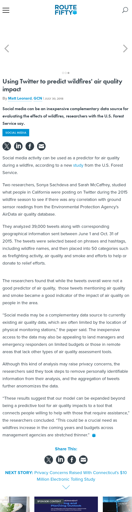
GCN (38, 76)
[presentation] (6, 492)
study (78, 143)
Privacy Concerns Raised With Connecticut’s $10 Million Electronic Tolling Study (80, 453)
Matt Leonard (20, 76)
